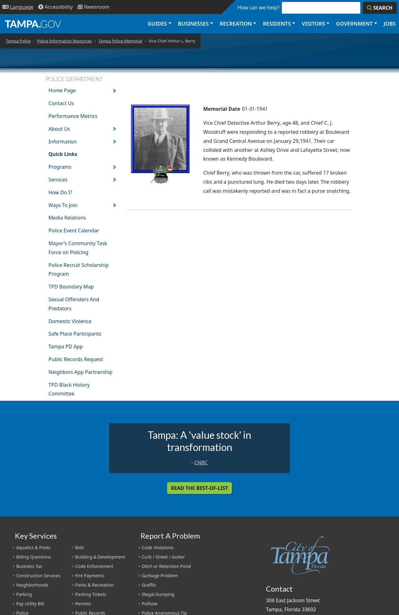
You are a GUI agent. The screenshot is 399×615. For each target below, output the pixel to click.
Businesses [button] (193, 23)
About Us (59, 128)
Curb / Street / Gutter (163, 557)
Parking (24, 594)
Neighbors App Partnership (81, 372)
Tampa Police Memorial (120, 41)
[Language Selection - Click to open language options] (18, 7)
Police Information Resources (64, 41)
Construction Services (38, 576)
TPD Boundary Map (71, 286)
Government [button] (354, 23)
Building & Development (100, 557)
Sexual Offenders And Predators (74, 304)
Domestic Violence (70, 321)
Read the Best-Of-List (199, 488)
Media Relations (67, 217)
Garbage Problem (160, 576)
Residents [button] (277, 23)
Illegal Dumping (158, 594)
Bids (79, 547)
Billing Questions (33, 557)
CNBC (201, 462)
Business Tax (29, 566)
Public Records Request (76, 359)
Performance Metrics (73, 116)
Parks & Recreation (94, 585)
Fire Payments (89, 576)
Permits (83, 604)
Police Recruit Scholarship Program (79, 270)
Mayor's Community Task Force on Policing (78, 248)
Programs (60, 166)
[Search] (380, 8)
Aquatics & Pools (33, 547)
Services (58, 179)
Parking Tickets (90, 594)
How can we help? (258, 7)
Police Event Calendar (74, 230)
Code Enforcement (94, 566)
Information (63, 141)
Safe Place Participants (75, 333)
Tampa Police (18, 41)
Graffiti (149, 585)
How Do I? (60, 192)
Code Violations (158, 547)
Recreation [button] (236, 23)
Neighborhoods (32, 585)
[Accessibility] (55, 7)
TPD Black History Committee (69, 389)
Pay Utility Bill (30, 604)
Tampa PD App (66, 346)
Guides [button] (157, 23)
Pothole (150, 604)
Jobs (390, 23)
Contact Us (61, 103)
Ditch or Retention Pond (166, 566)
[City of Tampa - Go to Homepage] (33, 24)
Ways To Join (63, 205)
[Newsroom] (93, 7)
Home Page (62, 90)
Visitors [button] (313, 23)
